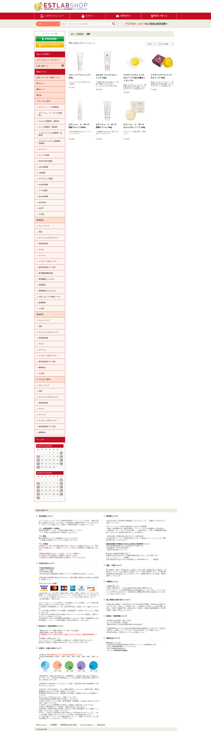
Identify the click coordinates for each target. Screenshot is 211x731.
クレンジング (44, 226)
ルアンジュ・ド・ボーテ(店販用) (50, 114)
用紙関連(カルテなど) (47, 291)
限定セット (40, 89)
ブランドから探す (43, 101)
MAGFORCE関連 (45, 161)
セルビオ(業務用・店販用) (49, 121)
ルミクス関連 (44, 155)
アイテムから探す (43, 379)
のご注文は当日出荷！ (146, 24)
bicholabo (42, 202)
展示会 (39, 95)
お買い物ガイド (42, 66)
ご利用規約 (53, 724)
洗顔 (40, 232)
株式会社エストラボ (113, 643)
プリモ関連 (43, 190)
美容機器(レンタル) (46, 279)
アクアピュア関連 (46, 179)
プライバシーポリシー (87, 724)
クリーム (42, 255)
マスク (41, 249)
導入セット (40, 83)
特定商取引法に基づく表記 (68, 724)
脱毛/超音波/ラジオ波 (47, 267)
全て (72, 34)
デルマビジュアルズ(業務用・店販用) (50, 142)
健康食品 (42, 367)
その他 (41, 214)
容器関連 (42, 285)
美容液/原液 (43, 244)
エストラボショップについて (47, 60)
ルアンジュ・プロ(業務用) (49, 107)
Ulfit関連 (42, 173)
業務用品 (39, 220)
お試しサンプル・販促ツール (47, 77)
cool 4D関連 (43, 167)
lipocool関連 (43, 196)
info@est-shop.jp (120, 650)
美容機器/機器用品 (46, 273)
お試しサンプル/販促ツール (49, 297)
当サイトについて (41, 724)
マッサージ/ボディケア (48, 261)
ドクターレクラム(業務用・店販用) (50, 134)
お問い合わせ (101, 724)
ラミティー (43, 149)
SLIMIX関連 (43, 185)
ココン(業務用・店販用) (48, 127)
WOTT (41, 208)
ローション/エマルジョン (48, 238)
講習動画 (42, 303)
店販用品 (39, 314)
